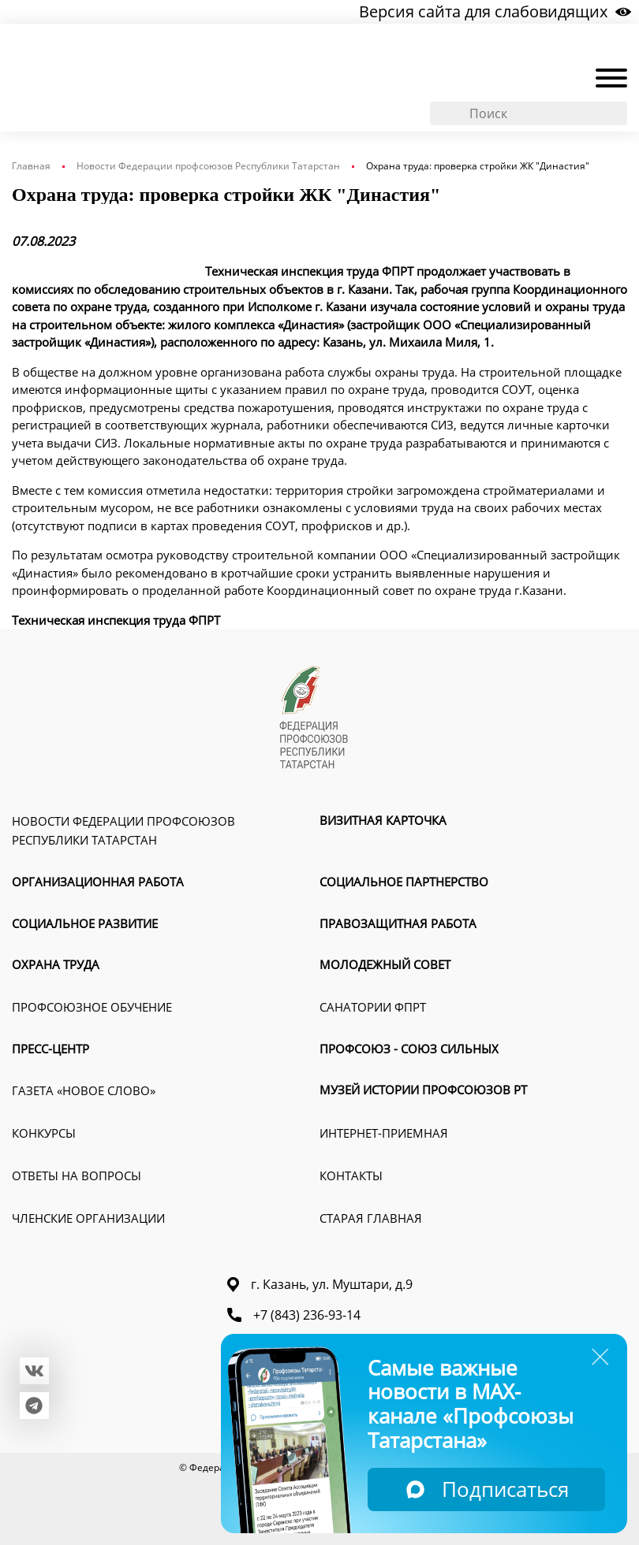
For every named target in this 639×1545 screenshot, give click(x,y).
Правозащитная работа (398, 923)
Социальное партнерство (404, 881)
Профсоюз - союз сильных (409, 1049)
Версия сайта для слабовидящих (495, 11)
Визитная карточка (383, 820)
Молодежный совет (385, 964)
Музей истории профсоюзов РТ (423, 1089)
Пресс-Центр (50, 1049)
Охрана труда (55, 964)
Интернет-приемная (384, 1133)
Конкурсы (44, 1133)
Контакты (351, 1175)
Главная (31, 166)
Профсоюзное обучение (92, 1007)
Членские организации (88, 1218)
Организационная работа (98, 881)
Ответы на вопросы (76, 1175)
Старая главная (371, 1218)
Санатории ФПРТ (373, 1007)
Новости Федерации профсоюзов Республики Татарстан (208, 166)
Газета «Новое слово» (83, 1090)
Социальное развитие (85, 923)
